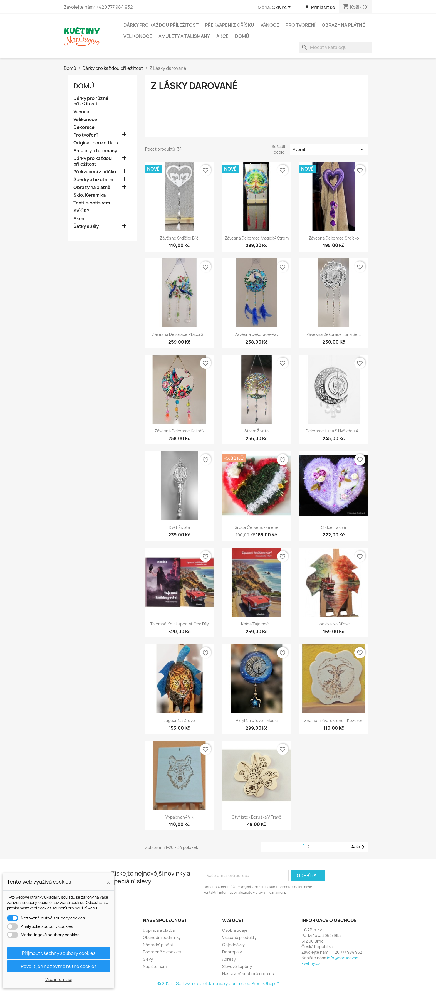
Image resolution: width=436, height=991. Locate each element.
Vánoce (270, 25)
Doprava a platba (159, 930)
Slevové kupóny (237, 966)
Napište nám (155, 966)
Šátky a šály (86, 226)
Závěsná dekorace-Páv (256, 334)
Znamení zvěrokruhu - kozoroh (333, 720)
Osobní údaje (234, 930)
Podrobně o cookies (162, 952)
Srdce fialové (333, 527)
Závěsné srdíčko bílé (179, 238)
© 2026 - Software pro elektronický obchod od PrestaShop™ (218, 984)
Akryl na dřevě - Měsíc (257, 720)
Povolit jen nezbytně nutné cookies (59, 966)
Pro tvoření (300, 25)
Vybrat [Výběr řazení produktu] (329, 149)
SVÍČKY (81, 211)
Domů (242, 36)
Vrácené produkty (239, 937)
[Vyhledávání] (335, 47)
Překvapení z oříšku (229, 25)
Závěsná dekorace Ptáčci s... (179, 334)
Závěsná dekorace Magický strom (257, 238)
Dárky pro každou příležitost (161, 25)
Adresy (229, 959)
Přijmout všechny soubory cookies (59, 953)
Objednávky (233, 944)
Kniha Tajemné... (256, 624)
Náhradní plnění (158, 944)
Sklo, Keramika (89, 195)
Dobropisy (232, 952)
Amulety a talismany (184, 36)
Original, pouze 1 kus (95, 143)
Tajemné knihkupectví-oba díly (179, 624)
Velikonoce (137, 36)
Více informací (58, 979)
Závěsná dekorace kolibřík (179, 430)
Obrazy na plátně (343, 25)
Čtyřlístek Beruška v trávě (256, 817)
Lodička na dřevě (334, 624)
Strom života (256, 430)
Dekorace (84, 127)
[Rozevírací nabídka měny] (282, 7)
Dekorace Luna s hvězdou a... (334, 430)
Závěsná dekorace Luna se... (333, 334)
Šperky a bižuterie (93, 180)
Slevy (148, 959)
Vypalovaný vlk (179, 817)
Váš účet (233, 920)
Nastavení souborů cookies (248, 973)
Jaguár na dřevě (179, 720)
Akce (222, 36)
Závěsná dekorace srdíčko (334, 238)
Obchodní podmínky (162, 937)
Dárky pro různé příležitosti (90, 101)
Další (358, 847)
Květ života (179, 527)
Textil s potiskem (91, 203)
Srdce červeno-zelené (257, 527)
